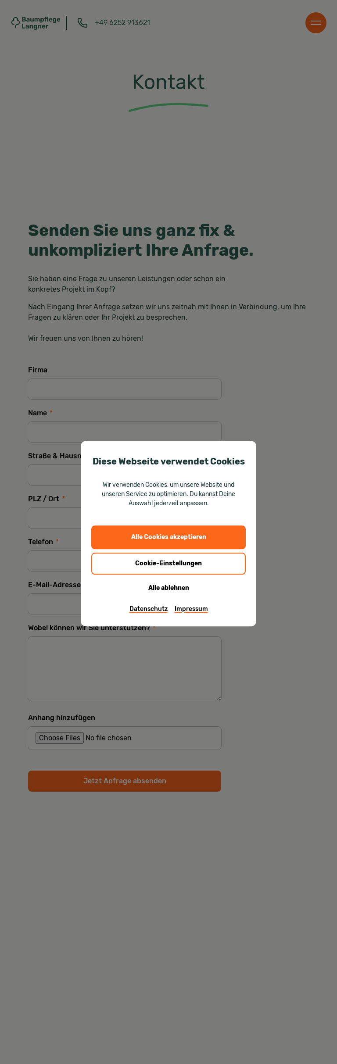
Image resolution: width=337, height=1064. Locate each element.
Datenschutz (148, 608)
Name (40, 413)
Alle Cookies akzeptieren (168, 537)
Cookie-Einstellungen (168, 563)
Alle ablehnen (168, 588)
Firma (37, 370)
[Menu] (315, 22)
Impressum (191, 608)
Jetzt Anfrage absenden (124, 781)
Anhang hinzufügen (61, 718)
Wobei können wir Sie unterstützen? (92, 628)
